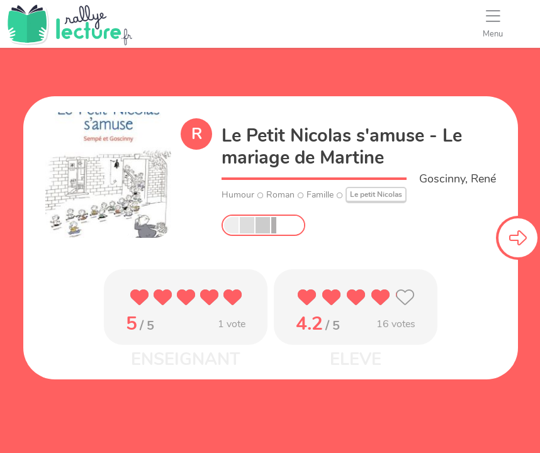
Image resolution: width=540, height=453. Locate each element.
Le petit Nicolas (376, 194)
